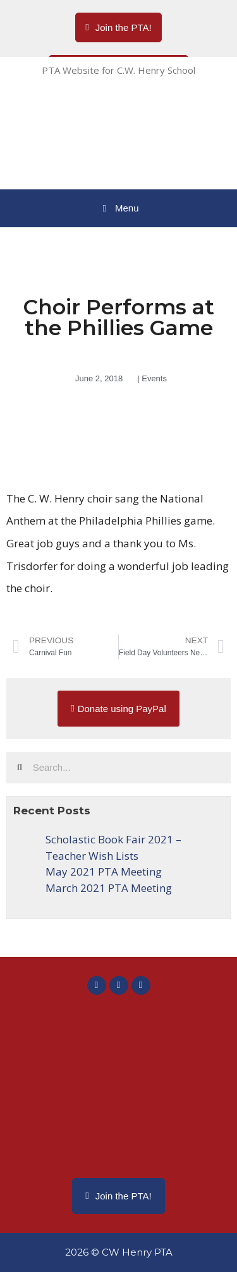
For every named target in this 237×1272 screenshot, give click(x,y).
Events (154, 378)
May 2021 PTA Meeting (104, 871)
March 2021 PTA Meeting (109, 888)
